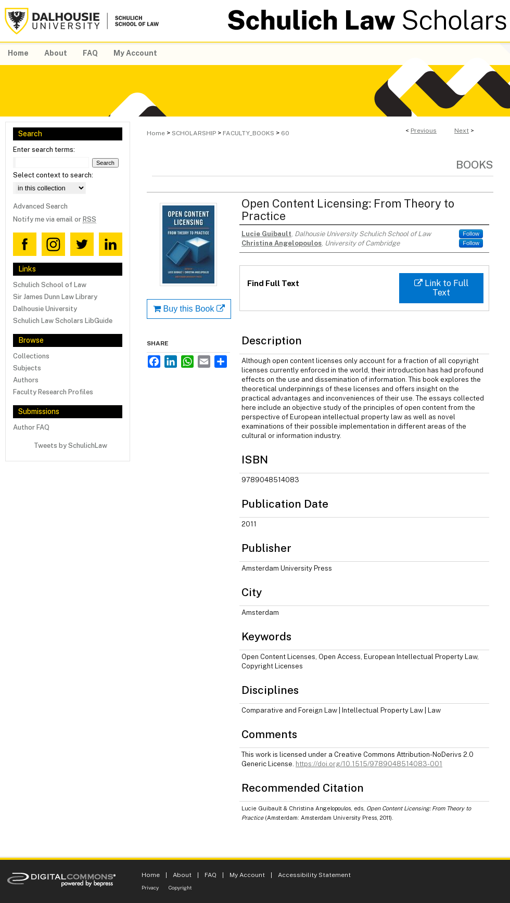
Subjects (27, 368)
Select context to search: (53, 175)
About (182, 875)
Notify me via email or (54, 219)
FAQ (210, 875)
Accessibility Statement (314, 875)
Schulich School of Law (49, 285)
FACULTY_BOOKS (248, 133)
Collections (31, 356)
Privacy (150, 887)
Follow (471, 233)
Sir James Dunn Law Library (55, 297)
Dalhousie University (45, 309)
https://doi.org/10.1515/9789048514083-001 (369, 764)
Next (461, 130)
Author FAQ (31, 427)
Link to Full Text (441, 288)
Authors (26, 380)
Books (474, 164)
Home (156, 133)
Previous (424, 130)
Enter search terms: (44, 149)
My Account (247, 875)
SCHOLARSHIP (194, 133)
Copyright (180, 887)
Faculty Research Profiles (53, 392)
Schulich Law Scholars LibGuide (62, 321)
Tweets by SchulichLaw (70, 445)
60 (285, 133)
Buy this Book (189, 308)
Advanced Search (40, 206)
